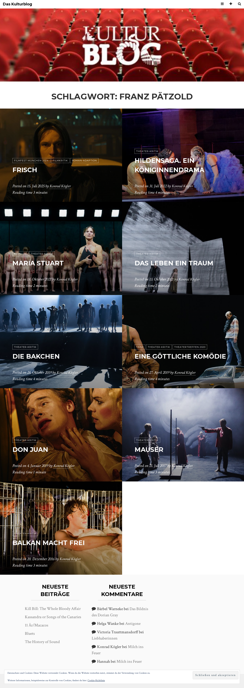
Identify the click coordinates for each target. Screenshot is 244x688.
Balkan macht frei (50, 543)
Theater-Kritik (147, 151)
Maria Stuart (39, 263)
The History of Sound (42, 641)
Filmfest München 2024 (31, 160)
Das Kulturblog (17, 4)
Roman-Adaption (84, 160)
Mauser (150, 450)
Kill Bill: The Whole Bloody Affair (53, 608)
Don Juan (31, 450)
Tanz (140, 347)
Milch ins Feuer (129, 661)
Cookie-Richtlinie (96, 680)
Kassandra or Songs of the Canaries (53, 617)
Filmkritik (60, 160)
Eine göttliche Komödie (182, 356)
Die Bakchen (36, 356)
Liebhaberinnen (105, 638)
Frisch (25, 170)
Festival (20, 254)
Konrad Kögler (61, 186)
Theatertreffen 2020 (190, 347)
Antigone (133, 623)
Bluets (30, 633)
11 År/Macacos (36, 625)
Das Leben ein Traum (176, 263)
